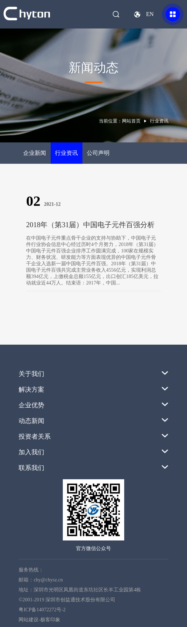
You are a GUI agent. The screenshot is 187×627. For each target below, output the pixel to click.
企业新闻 (34, 153)
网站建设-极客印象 (39, 619)
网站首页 (131, 121)
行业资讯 (66, 153)
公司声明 (98, 153)
